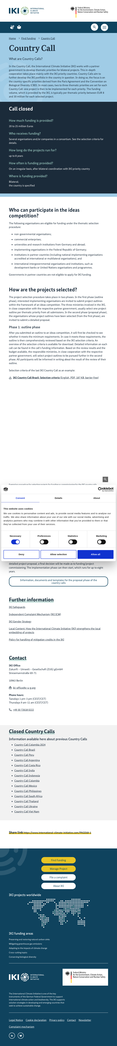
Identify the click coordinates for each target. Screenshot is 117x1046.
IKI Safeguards (17, 607)
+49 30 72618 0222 (23, 709)
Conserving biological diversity (22, 957)
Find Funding (58, 860)
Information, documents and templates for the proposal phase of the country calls (58, 581)
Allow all (95, 554)
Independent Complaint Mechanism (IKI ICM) (35, 614)
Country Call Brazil (24, 749)
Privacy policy (56, 1020)
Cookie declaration (36, 1020)
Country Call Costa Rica (27, 765)
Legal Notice (16, 1020)
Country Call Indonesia (27, 775)
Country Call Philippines (27, 791)
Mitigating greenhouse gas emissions (25, 943)
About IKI (58, 885)
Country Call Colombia (26, 780)
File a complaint (58, 877)
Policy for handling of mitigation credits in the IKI (36, 639)
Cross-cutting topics (18, 952)
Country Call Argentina (27, 760)
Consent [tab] (20, 498)
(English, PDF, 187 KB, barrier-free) (56, 377)
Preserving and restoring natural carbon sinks (29, 939)
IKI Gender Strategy (20, 621)
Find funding (28, 38)
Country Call (48, 38)
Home (12, 38)
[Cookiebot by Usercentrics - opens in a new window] (100, 489)
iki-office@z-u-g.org (24, 687)
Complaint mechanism (21, 1026)
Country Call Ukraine (26, 806)
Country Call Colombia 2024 (30, 744)
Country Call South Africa (28, 796)
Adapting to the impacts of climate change (28, 948)
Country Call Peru (24, 754)
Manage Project (58, 868)
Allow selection (58, 554)
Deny (21, 554)
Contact (71, 1020)
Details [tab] (58, 498)
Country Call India (24, 770)
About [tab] (96, 498)
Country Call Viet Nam (26, 811)
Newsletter (85, 1020)
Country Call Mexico (25, 785)
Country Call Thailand (26, 801)
